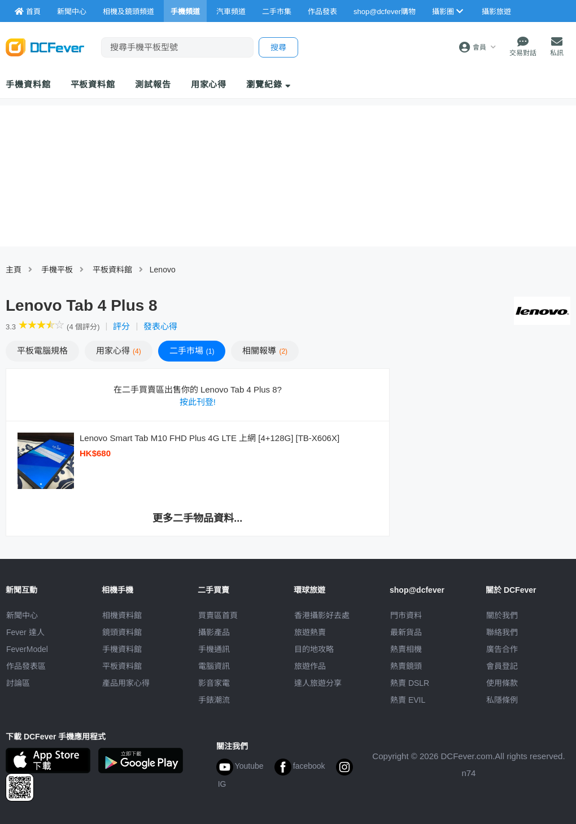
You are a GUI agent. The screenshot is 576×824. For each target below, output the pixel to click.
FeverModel (27, 649)
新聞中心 (22, 615)
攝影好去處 (322, 615)
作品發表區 (26, 666)
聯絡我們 (502, 632)
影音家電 (214, 683)
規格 (42, 350)
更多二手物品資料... (197, 518)
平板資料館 (93, 84)
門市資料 (406, 615)
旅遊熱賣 (310, 632)
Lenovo (163, 269)
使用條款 (502, 683)
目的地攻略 (314, 649)
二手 (192, 350)
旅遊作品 (310, 666)
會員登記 (502, 666)
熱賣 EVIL (407, 699)
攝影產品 (214, 632)
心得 (118, 350)
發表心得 (160, 326)
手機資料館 (28, 84)
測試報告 (153, 84)
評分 (121, 326)
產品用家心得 (126, 683)
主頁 (13, 269)
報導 (264, 350)
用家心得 (209, 84)
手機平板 (57, 269)
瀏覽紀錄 (268, 84)
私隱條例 (502, 699)
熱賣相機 (406, 649)
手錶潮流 (214, 699)
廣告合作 (502, 649)
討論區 (18, 683)
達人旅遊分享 (318, 683)
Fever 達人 (25, 632)
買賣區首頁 (218, 615)
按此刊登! (198, 402)
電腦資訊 (214, 666)
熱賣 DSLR (409, 683)
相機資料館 (122, 615)
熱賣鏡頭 (406, 666)
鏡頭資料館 (122, 632)
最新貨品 (406, 632)
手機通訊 (214, 649)
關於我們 (502, 615)
